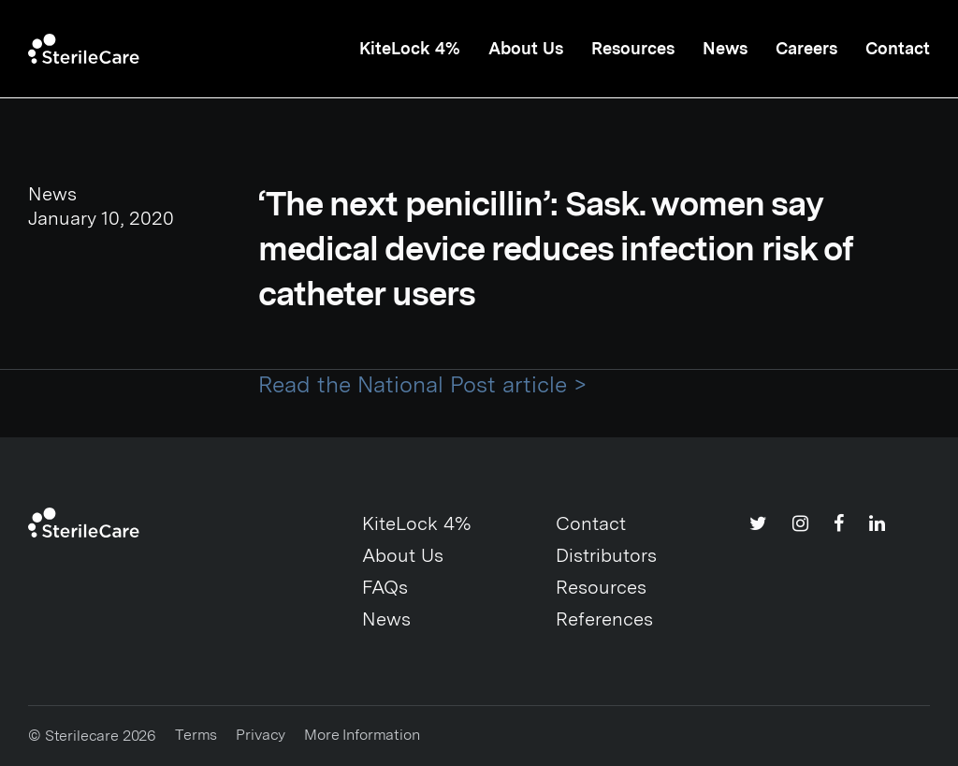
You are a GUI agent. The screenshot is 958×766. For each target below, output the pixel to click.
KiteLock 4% (409, 48)
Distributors (606, 555)
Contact (897, 48)
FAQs (385, 587)
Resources (633, 48)
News (725, 48)
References (604, 619)
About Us (525, 48)
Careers (806, 48)
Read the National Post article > (422, 384)
